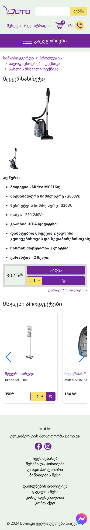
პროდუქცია (51, 58)
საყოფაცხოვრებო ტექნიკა (34, 63)
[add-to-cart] (63, 280)
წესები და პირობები (45, 463)
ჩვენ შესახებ (45, 458)
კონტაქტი (45, 502)
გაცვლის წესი (45, 491)
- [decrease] (30, 280)
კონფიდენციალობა (45, 497)
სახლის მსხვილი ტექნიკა (34, 69)
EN (70, 25)
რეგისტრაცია (37, 25)
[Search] (53, 11)
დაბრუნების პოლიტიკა (45, 486)
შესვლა (14, 25)
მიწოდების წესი (45, 475)
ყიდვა (56, 270)
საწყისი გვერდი (18, 58)
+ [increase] (39, 280)
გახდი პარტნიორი (45, 469)
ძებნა (78, 11)
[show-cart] (59, 25)
